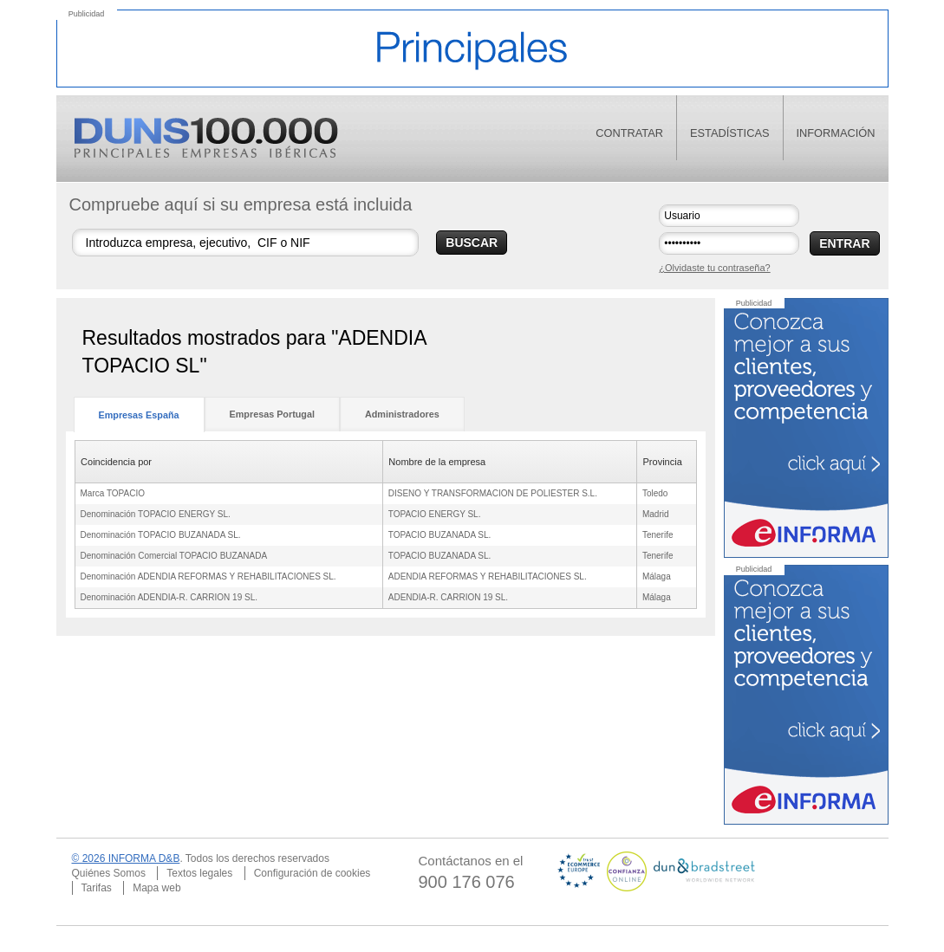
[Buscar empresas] (245, 242)
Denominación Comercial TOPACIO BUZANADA (174, 555)
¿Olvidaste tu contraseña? (714, 267)
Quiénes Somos (109, 873)
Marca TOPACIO (113, 493)
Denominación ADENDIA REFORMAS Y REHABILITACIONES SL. (208, 576)
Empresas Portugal (272, 414)
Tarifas (96, 888)
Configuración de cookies (312, 873)
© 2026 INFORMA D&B (126, 858)
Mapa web (156, 888)
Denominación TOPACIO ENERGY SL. (156, 514)
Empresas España (139, 415)
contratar (629, 132)
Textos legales (199, 873)
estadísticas (730, 132)
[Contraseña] (729, 243)
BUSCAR (472, 242)
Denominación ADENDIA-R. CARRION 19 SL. (169, 597)
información (836, 132)
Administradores (402, 414)
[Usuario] (729, 215)
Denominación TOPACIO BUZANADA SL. (161, 535)
